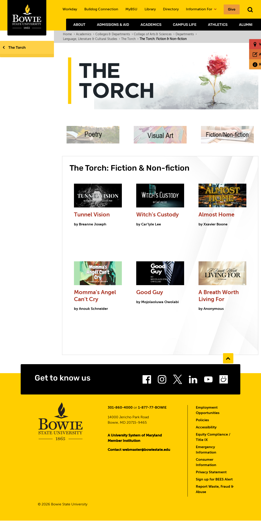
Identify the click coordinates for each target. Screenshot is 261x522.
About (79, 24)
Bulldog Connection (101, 9)
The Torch (17, 47)
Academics (151, 24)
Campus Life (184, 24)
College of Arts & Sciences (154, 34)
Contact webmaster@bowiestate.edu (139, 451)
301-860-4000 (120, 409)
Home (69, 34)
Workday (69, 9)
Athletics (218, 24)
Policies (202, 421)
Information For (201, 9)
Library (150, 9)
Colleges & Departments (114, 34)
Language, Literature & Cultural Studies (91, 39)
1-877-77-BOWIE (152, 409)
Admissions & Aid (113, 24)
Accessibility (206, 428)
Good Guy (150, 293)
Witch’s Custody (159, 215)
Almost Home (217, 215)
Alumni (245, 24)
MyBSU (131, 9)
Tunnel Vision (92, 215)
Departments (186, 34)
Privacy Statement (211, 473)
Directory (171, 9)
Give (231, 9)
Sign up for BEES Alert (214, 480)
